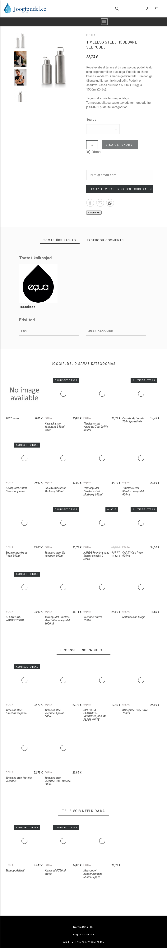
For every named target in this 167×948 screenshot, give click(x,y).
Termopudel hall (15, 870)
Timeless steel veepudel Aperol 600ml (54, 713)
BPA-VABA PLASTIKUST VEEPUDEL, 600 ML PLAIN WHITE (94, 715)
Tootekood (27, 307)
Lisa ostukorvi (120, 145)
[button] (90, 203)
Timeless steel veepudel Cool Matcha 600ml (58, 781)
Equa (91, 35)
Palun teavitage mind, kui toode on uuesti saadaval (122, 189)
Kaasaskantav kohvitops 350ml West (54, 426)
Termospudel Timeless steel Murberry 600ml (92, 491)
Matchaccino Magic (133, 617)
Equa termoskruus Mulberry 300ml (55, 489)
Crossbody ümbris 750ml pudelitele (133, 420)
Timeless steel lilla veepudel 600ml (55, 554)
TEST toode (12, 418)
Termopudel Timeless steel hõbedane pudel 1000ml (57, 620)
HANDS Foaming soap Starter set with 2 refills (96, 555)
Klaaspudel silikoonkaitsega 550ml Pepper (92, 873)
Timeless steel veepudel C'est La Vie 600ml (95, 426)
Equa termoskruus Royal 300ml (16, 554)
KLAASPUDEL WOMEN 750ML (15, 619)
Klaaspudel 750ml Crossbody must (16, 489)
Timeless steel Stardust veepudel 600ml (133, 491)
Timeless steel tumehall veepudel (16, 712)
